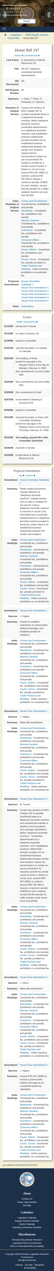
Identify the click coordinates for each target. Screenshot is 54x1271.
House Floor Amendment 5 (35, 301)
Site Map (27, 1205)
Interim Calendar (27, 1224)
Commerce (26, 230)
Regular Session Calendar (27, 1221)
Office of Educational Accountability (27, 1246)
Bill (22, 81)
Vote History (27, 306)
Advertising (27, 210)
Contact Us (27, 1199)
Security (29, 1265)
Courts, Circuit (28, 259)
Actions (18, 55)
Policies (19, 1265)
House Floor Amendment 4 (35, 297)
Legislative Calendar (27, 1217)
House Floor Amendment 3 (35, 294)
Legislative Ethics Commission (27, 1243)
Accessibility (30, 1268)
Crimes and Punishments (34, 201)
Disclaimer (39, 1265)
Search (26, 21)
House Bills (13, 38)
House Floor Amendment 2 (35, 291)
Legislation (16, 35)
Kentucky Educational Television (27, 1239)
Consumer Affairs (30, 240)
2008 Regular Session (36, 35)
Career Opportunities (27, 1202)
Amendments (32, 55)
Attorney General (30, 220)
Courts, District (28, 249)
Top (19, 322)
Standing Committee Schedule (27, 1227)
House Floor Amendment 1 (35, 287)
